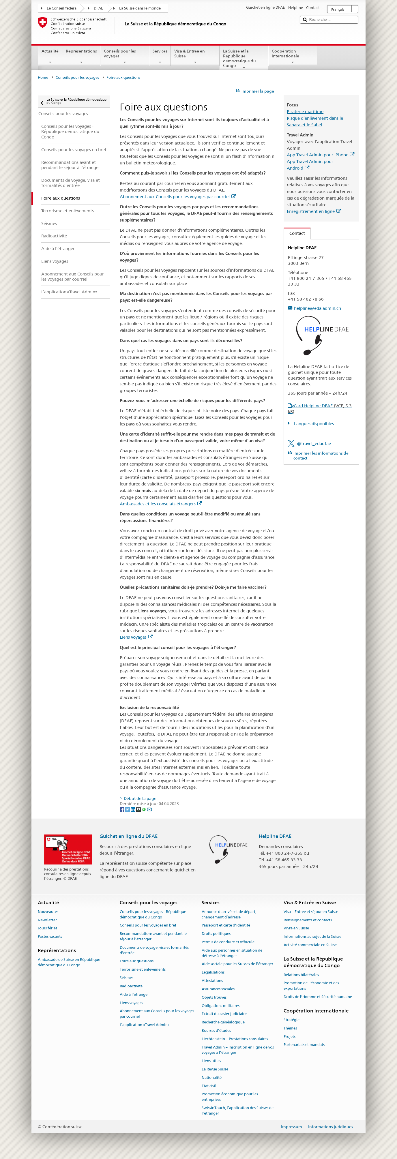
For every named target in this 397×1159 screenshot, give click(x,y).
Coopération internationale (293, 56)
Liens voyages (136, 637)
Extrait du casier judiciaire (224, 1014)
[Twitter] (128, 809)
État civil (209, 1086)
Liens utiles (211, 1061)
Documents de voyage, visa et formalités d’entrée (154, 950)
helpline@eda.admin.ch (317, 308)
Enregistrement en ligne (314, 211)
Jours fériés (47, 928)
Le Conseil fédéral (62, 8)
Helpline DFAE (275, 836)
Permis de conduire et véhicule (228, 942)
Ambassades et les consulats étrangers (161, 504)
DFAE (98, 8)
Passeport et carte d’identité (226, 925)
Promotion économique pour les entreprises (230, 1097)
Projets (289, 1036)
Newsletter (47, 920)
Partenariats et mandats (304, 1045)
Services (160, 56)
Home (43, 77)
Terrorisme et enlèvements (143, 969)
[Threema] (139, 809)
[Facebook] (122, 809)
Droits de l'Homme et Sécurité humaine (318, 997)
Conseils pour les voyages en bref (148, 925)
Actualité (50, 56)
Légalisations (213, 972)
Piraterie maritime (305, 111)
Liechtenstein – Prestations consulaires (235, 1039)
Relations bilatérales (301, 975)
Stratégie (291, 1020)
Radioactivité (131, 986)
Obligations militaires (220, 1006)
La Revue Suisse (215, 1069)
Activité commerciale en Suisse (310, 945)
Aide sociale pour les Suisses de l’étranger (237, 964)
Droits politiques (216, 933)
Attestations (212, 980)
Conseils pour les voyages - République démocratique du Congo (153, 914)
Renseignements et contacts (308, 920)
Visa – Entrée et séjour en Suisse (311, 911)
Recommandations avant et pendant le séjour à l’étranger (153, 936)
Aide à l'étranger (134, 994)
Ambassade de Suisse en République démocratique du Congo (69, 962)
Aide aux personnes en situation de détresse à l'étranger (232, 953)
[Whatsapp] (144, 809)
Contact (294, 233)
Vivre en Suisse (296, 928)
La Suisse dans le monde (140, 8)
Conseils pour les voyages (125, 56)
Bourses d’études (216, 1030)
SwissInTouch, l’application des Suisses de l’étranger (238, 1110)
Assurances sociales (218, 989)
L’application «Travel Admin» (145, 1025)
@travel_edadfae (314, 443)
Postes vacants (50, 936)
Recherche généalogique (223, 1022)
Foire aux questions (136, 961)
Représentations (81, 56)
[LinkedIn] (133, 809)
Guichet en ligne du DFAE (129, 836)
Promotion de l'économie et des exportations (311, 986)
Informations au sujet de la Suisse (312, 936)
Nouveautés (48, 911)
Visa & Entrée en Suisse (195, 56)
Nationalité (212, 1077)
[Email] (149, 809)
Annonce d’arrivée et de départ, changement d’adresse (229, 914)
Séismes (126, 978)
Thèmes (290, 1028)
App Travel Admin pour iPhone (320, 154)
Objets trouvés (214, 997)
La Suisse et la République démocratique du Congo (244, 59)
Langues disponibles (313, 423)
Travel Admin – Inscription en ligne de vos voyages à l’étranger (238, 1050)
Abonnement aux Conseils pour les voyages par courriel (178, 196)
